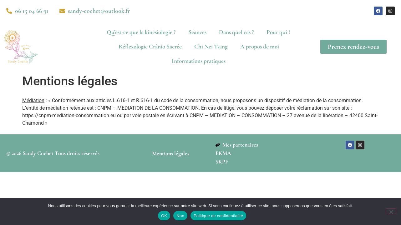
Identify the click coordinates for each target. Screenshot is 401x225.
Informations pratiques (199, 61)
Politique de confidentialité (218, 215)
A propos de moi (259, 46)
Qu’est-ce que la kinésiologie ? (141, 32)
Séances (197, 32)
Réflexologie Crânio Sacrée (150, 46)
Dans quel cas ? (236, 32)
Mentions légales (170, 153)
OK (164, 215)
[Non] (391, 211)
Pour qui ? (278, 32)
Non (180, 215)
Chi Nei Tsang (211, 46)
